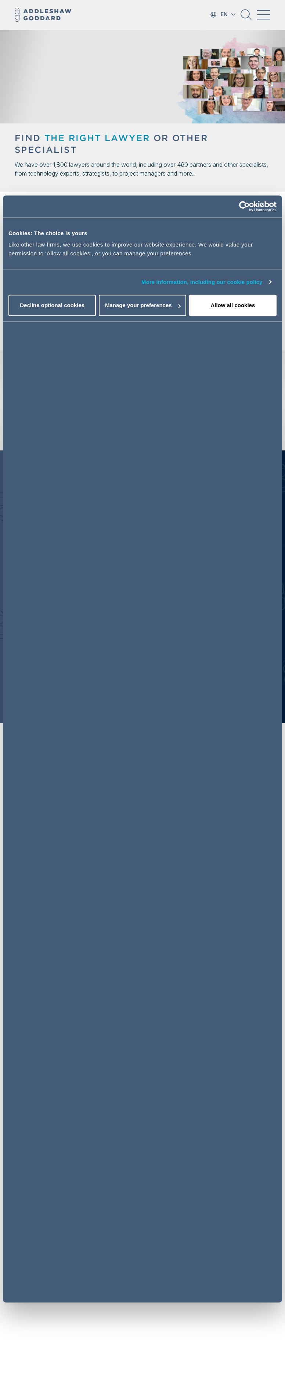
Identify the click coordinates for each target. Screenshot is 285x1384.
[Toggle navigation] (263, 14)
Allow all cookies (232, 305)
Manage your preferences (143, 305)
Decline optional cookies (52, 305)
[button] (246, 17)
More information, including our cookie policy (202, 282)
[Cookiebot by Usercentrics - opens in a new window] (244, 206)
